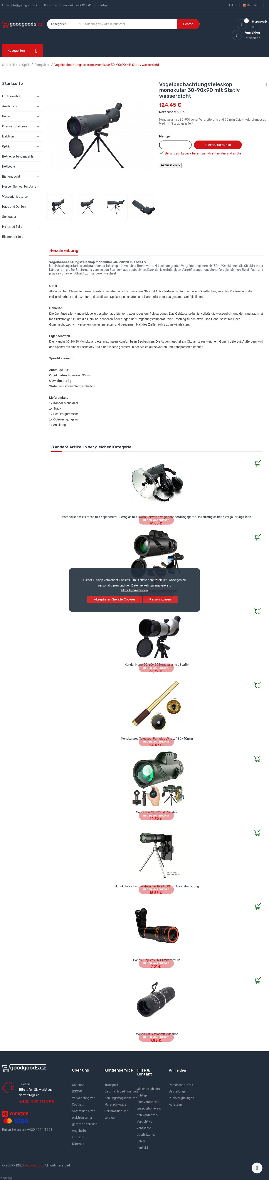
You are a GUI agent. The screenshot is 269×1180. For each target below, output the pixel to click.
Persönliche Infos (181, 1085)
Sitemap (78, 1144)
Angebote (79, 1131)
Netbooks (9, 166)
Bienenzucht (11, 176)
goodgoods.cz (34, 1165)
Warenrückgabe (115, 1104)
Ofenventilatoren (14, 126)
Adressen (175, 1104)
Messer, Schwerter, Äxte (19, 187)
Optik (6, 146)
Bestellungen (178, 1091)
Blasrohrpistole (12, 237)
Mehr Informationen (134, 590)
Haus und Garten (14, 207)
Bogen (6, 116)
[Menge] (175, 145)
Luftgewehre (11, 96)
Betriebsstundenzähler (18, 156)
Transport (111, 1085)
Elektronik (9, 136)
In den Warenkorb (218, 145)
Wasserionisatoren (15, 197)
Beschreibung (63, 250)
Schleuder (9, 217)
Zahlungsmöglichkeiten (120, 1098)
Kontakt (103, 5)
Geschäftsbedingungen (121, 1091)
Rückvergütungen (181, 1098)
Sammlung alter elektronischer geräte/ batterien (84, 1117)
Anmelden (177, 1070)
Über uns (78, 1085)
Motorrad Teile (12, 227)
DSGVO (77, 1091)
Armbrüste (9, 106)
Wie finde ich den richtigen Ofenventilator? (148, 1095)
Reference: (167, 112)
